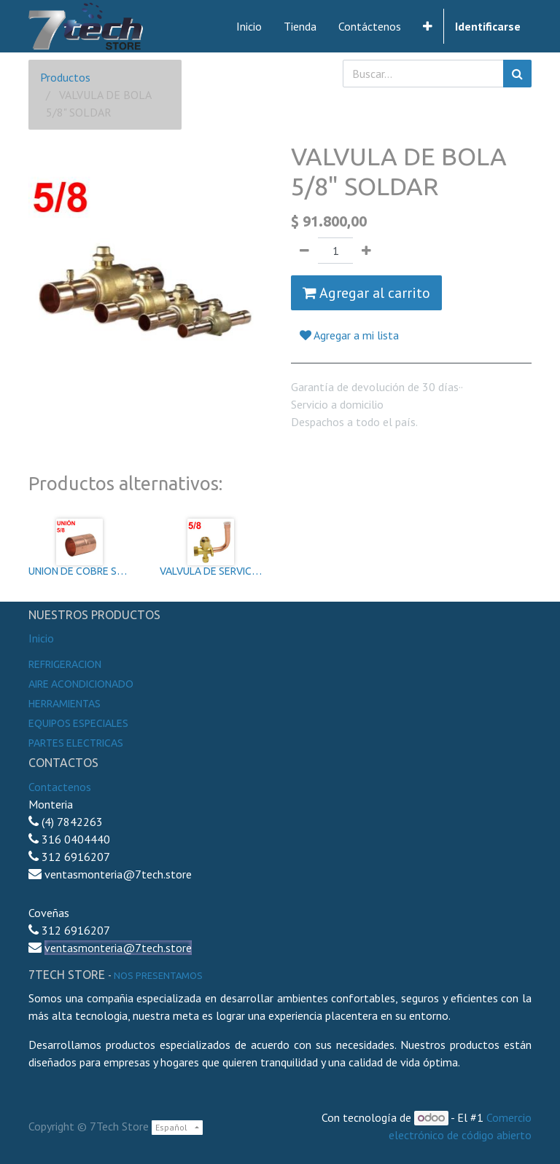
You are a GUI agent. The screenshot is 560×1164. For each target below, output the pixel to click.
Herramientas (64, 703)
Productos (65, 77)
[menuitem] (249, 26)
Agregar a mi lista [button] (349, 335)
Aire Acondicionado (80, 684)
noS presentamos (158, 975)
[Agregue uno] (366, 250)
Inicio (41, 638)
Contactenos (59, 786)
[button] (427, 26)
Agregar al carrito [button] (366, 292)
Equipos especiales (78, 723)
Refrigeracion (64, 664)
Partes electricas (75, 743)
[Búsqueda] (517, 73)
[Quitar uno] (304, 250)
